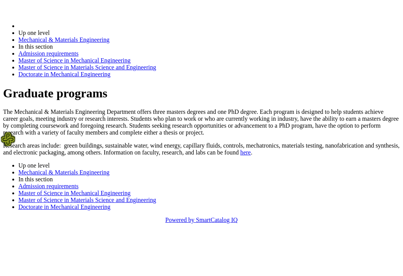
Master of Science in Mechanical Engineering (74, 60)
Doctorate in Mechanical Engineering (64, 74)
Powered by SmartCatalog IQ (201, 220)
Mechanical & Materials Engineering (64, 39)
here (245, 152)
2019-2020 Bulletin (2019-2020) (58, 26)
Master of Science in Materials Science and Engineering (87, 67)
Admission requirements (48, 53)
